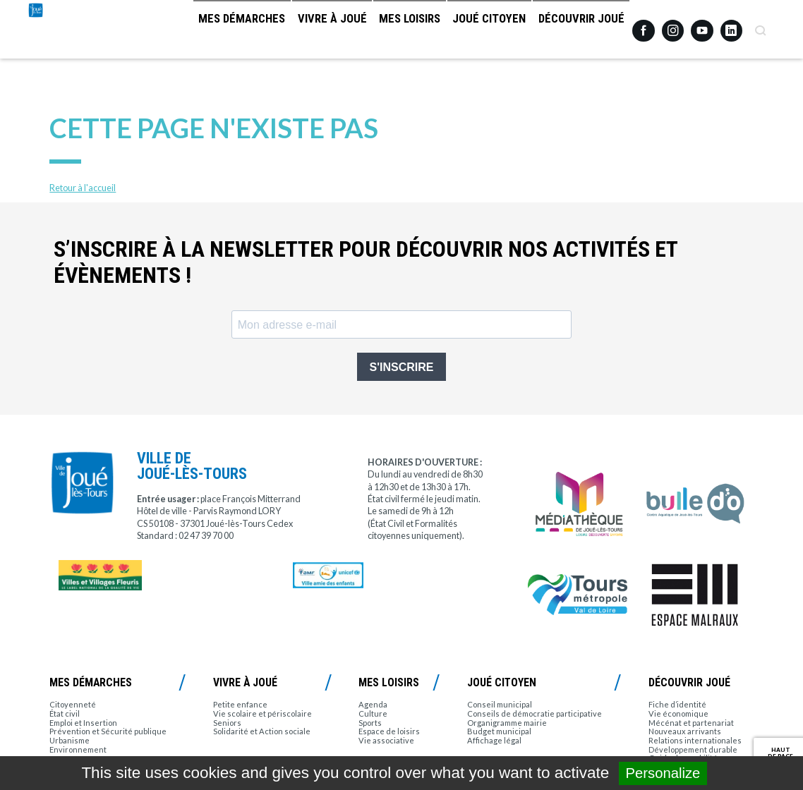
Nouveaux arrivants (684, 731)
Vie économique (678, 713)
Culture (372, 713)
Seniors (227, 722)
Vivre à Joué (304, 31)
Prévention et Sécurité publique (108, 731)
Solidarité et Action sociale (261, 731)
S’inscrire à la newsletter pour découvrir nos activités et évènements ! (365, 262)
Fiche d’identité (677, 704)
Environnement (78, 749)
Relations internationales (695, 740)
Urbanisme (69, 740)
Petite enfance (240, 704)
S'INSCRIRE (402, 367)
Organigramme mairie (507, 722)
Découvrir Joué (578, 31)
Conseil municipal (499, 704)
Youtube (702, 26)
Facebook (643, 26)
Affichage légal (494, 740)
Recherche (760, 26)
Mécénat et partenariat (691, 722)
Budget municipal (499, 731)
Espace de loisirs (389, 731)
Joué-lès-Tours (69, 56)
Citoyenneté (72, 704)
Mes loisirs (389, 31)
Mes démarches (206, 31)
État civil (64, 713)
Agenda (372, 704)
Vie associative (386, 740)
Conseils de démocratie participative (534, 713)
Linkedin (731, 25)
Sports (370, 722)
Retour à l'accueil (82, 188)
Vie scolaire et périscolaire (262, 713)
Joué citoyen (478, 31)
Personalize (663, 773)
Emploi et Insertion (83, 722)
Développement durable (692, 749)
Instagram (673, 25)
